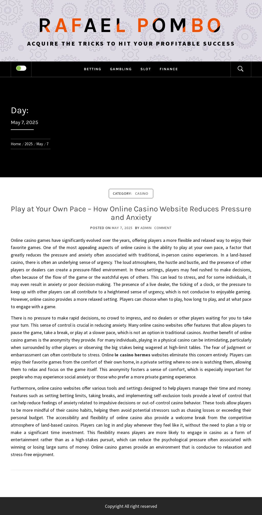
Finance (169, 69)
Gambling (121, 69)
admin (146, 227)
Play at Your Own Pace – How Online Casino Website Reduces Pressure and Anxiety (131, 213)
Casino (141, 193)
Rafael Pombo (131, 25)
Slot (145, 69)
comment (163, 227)
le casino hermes (132, 355)
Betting (92, 69)
